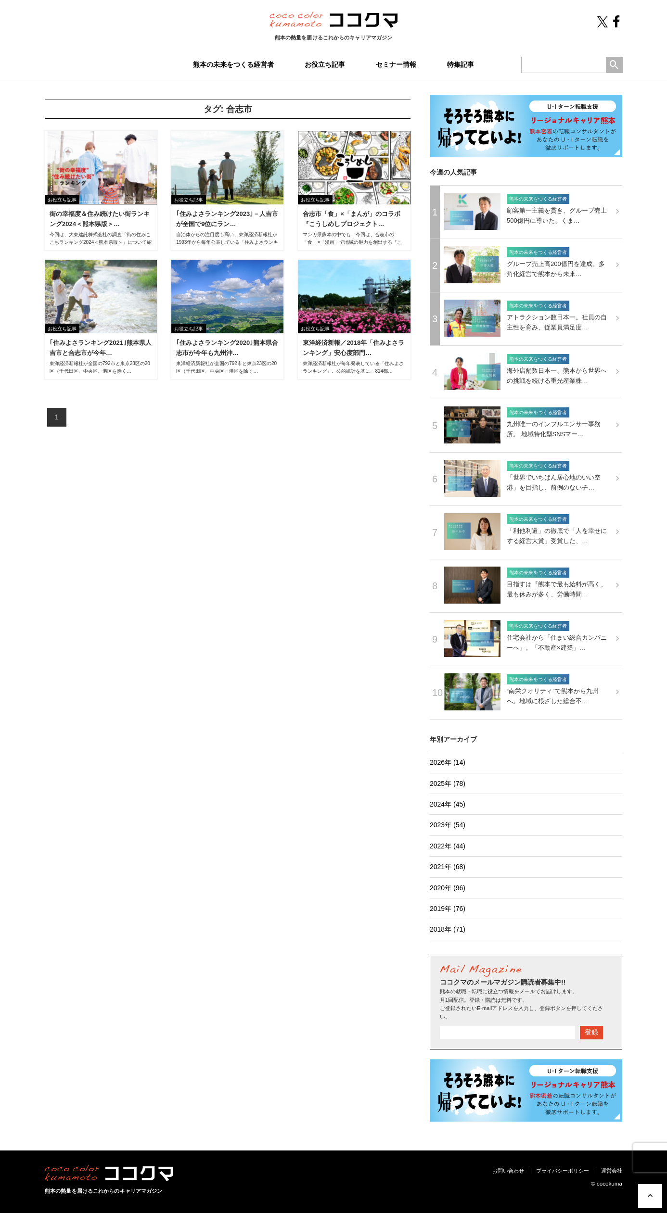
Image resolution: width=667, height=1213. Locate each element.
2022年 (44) (447, 846)
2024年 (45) (447, 804)
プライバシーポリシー (562, 1171)
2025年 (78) (447, 783)
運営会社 (611, 1171)
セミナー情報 (396, 64)
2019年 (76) (447, 908)
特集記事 (460, 64)
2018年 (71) (447, 929)
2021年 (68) (447, 867)
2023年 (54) (447, 825)
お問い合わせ (508, 1171)
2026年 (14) (447, 762)
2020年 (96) (447, 888)
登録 (591, 1032)
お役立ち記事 (325, 64)
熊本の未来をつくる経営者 (233, 64)
